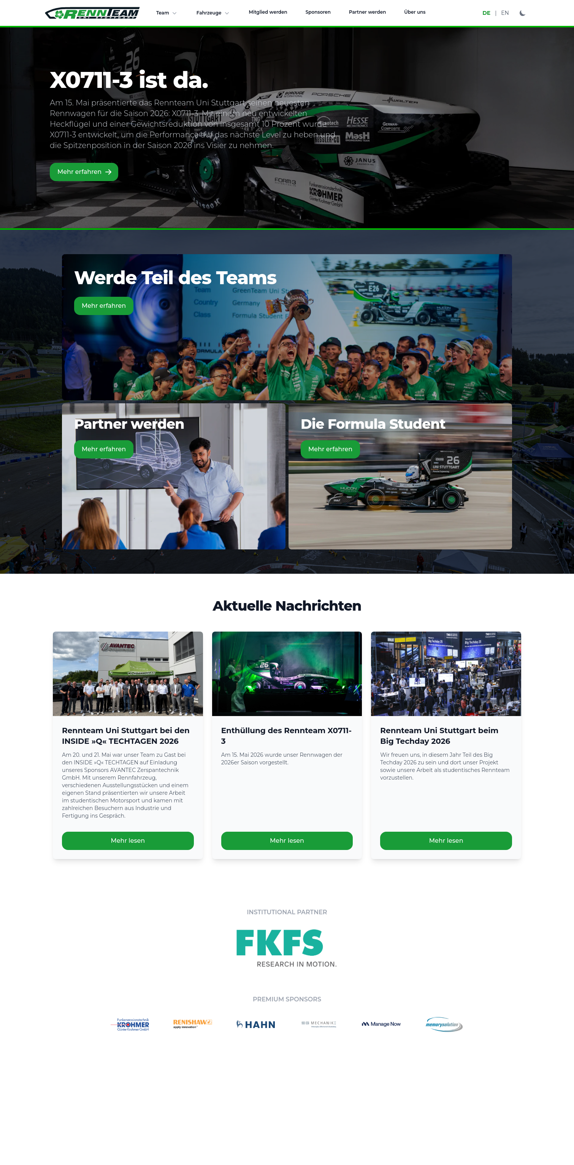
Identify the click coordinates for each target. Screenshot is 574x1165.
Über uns (414, 12)
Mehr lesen (128, 840)
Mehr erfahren (84, 172)
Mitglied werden (268, 12)
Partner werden (367, 12)
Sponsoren (318, 12)
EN (505, 13)
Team (167, 13)
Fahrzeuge (214, 13)
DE (486, 13)
